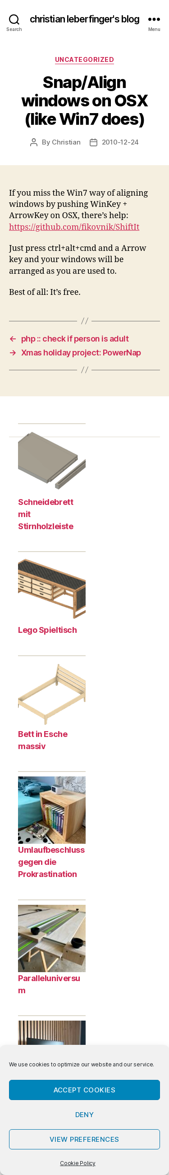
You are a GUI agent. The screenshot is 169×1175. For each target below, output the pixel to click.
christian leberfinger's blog (85, 19)
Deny (84, 1114)
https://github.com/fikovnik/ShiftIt (74, 227)
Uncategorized (84, 59)
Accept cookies (85, 1090)
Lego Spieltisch (47, 630)
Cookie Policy (78, 1163)
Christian (66, 142)
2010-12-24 (120, 142)
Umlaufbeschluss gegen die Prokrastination (51, 862)
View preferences (84, 1139)
